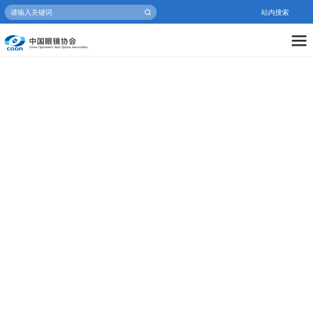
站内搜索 (275, 12)
